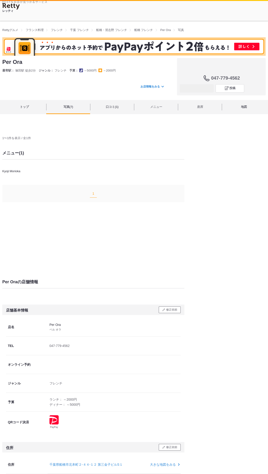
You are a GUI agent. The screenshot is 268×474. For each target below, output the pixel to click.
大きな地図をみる (164, 464)
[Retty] (11, 6)
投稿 (232, 88)
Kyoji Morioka (11, 171)
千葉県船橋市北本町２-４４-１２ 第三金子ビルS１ (86, 464)
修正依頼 (171, 309)
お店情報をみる (152, 86)
